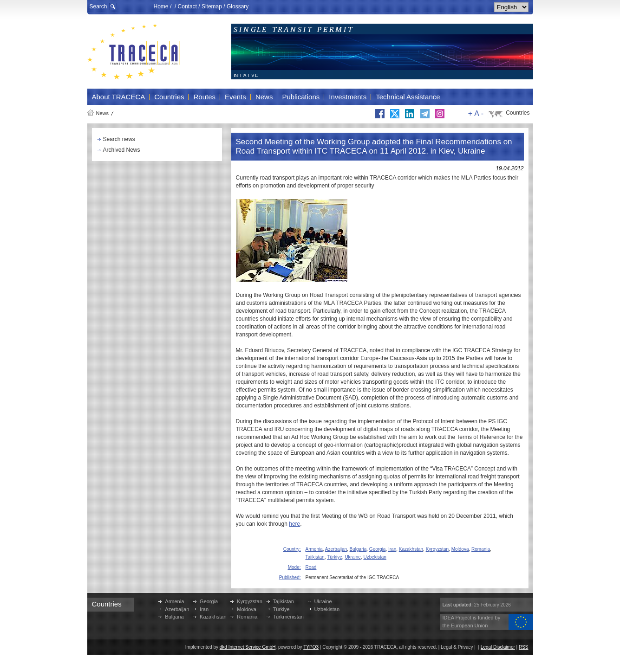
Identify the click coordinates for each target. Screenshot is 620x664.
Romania (480, 549)
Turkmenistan (288, 616)
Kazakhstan (411, 549)
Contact (187, 6)
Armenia (314, 549)
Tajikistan (315, 557)
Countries (517, 113)
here (294, 524)
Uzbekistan (374, 557)
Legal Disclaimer (498, 647)
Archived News (121, 150)
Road (311, 567)
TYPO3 (311, 647)
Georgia (377, 549)
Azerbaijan (336, 549)
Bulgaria (358, 549)
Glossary (237, 6)
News (102, 113)
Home (161, 6)
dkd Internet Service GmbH (248, 647)
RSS (524, 647)
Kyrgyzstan (437, 549)
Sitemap (212, 6)
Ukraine (352, 557)
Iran (392, 549)
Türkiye (334, 557)
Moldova (460, 549)
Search (98, 6)
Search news (119, 139)
